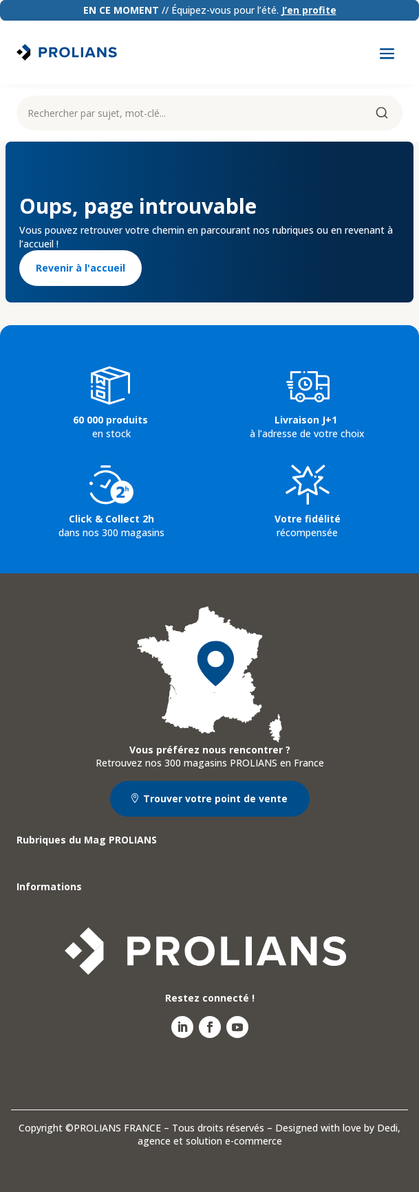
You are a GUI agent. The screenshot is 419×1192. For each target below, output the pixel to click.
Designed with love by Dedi (336, 1127)
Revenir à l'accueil (80, 267)
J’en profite (308, 9)
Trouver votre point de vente (215, 798)
